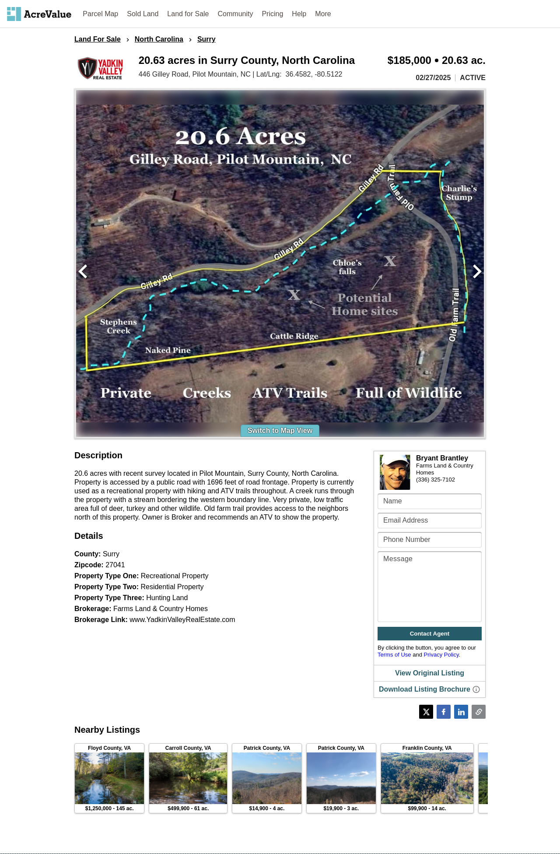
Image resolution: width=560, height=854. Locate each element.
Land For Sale (97, 39)
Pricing (272, 14)
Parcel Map (100, 14)
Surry (206, 39)
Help (299, 14)
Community (235, 14)
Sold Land (142, 14)
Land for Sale (188, 14)
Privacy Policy (441, 654)
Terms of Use (394, 654)
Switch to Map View (280, 430)
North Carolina (159, 39)
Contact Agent (430, 633)
